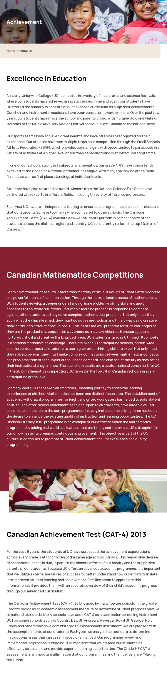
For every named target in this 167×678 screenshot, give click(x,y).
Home (11, 51)
